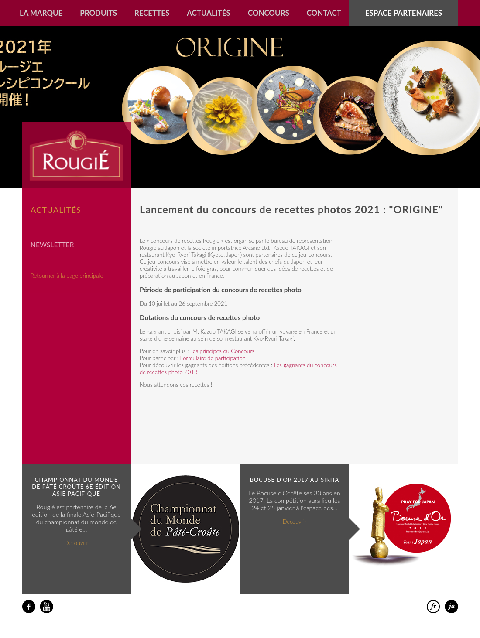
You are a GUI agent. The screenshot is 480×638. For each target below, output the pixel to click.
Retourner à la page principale (67, 275)
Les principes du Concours (222, 351)
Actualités (208, 12)
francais (433, 607)
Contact (324, 12)
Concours (268, 12)
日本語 (451, 607)
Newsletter (52, 245)
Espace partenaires (403, 12)
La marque (41, 12)
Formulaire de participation (212, 358)
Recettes (151, 12)
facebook (28, 607)
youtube (46, 607)
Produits (98, 12)
